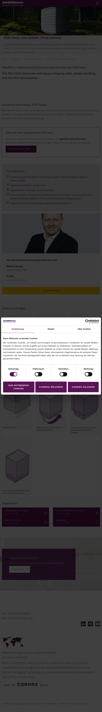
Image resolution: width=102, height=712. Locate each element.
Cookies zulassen (83, 387)
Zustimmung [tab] (18, 329)
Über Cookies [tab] (84, 329)
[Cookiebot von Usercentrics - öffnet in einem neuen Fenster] (87, 321)
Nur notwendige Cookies (18, 387)
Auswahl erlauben (51, 387)
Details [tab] (51, 329)
